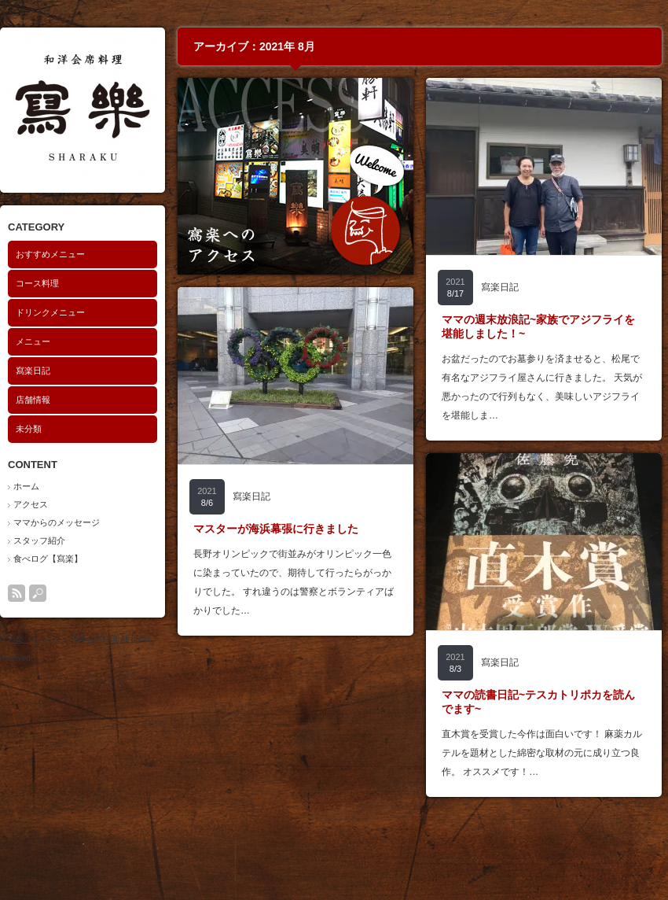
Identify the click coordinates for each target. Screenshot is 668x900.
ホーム (26, 486)
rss (16, 593)
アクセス (30, 504)
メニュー (33, 341)
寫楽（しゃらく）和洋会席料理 (63, 639)
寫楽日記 (33, 370)
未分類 (29, 428)
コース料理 (37, 283)
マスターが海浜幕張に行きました (275, 528)
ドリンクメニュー (50, 312)
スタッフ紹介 (39, 540)
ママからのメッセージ (56, 522)
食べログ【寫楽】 (48, 558)
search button (37, 593)
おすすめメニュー (50, 254)
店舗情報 (33, 399)
